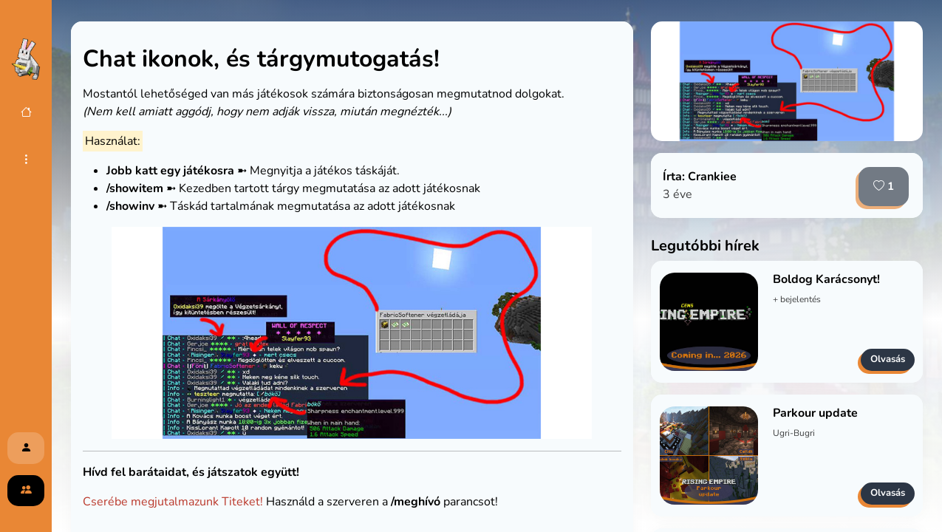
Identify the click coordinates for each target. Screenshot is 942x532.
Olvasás (887, 359)
